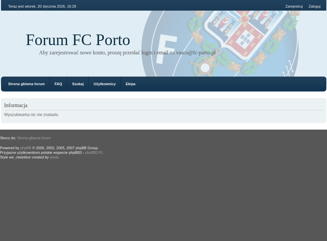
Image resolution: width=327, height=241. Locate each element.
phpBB (25, 148)
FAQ (58, 84)
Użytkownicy (105, 84)
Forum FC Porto (78, 39)
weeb (54, 157)
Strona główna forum (26, 84)
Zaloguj (314, 6)
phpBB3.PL (94, 152)
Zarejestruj (294, 6)
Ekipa (130, 84)
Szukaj (78, 84)
